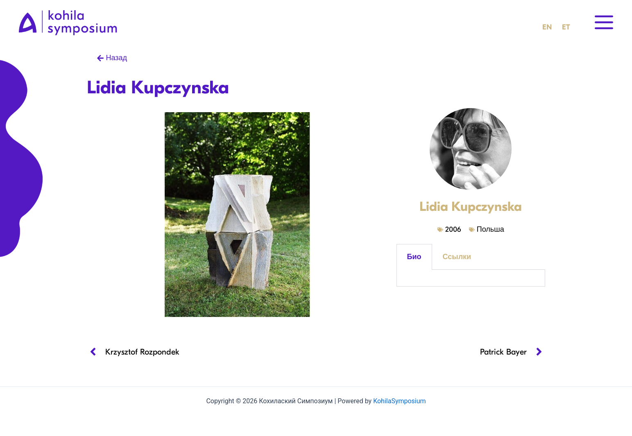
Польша (490, 229)
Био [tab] (414, 257)
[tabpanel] (470, 278)
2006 (453, 229)
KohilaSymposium (399, 401)
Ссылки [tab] (457, 257)
